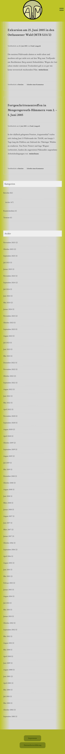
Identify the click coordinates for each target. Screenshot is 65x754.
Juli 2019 (6, 463)
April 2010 (7, 656)
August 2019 (7, 456)
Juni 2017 (6, 523)
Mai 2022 (6, 403)
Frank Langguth (36, 46)
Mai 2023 (6, 356)
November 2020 (9, 416)
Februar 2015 (8, 583)
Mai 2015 (6, 576)
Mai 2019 (6, 469)
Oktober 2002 (8, 710)
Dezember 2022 (9, 363)
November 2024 (9, 276)
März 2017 (7, 529)
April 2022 (7, 409)
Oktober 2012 (8, 623)
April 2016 (7, 556)
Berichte (20, 85)
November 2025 (9, 242)
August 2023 (7, 336)
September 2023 (9, 329)
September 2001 (9, 716)
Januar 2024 (7, 309)
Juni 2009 (6, 663)
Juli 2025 (6, 262)
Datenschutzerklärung (32, 745)
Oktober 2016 (8, 543)
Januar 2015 (7, 589)
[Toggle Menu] (61, 9)
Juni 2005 (6, 676)
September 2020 (9, 423)
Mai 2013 (6, 609)
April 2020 (7, 436)
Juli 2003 (6, 696)
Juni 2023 (6, 349)
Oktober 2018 (8, 483)
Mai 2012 (6, 636)
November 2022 (9, 369)
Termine (6, 217)
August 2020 (7, 429)
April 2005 (7, 683)
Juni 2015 (6, 569)
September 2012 (9, 630)
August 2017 (7, 516)
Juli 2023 (6, 342)
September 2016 (9, 549)
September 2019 (9, 449)
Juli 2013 (6, 603)
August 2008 (7, 670)
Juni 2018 (6, 496)
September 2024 (9, 282)
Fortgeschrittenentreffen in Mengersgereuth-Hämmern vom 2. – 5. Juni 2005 (32, 110)
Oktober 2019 (8, 443)
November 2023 (9, 316)
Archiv (7, 202)
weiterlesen (43, 69)
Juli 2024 (6, 289)
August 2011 (7, 643)
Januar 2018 (7, 509)
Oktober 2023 (8, 322)
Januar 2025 (7, 269)
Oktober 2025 (8, 249)
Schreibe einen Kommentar (35, 85)
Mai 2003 (6, 703)
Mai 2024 (6, 302)
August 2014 (7, 596)
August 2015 (7, 563)
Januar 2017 (7, 536)
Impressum (32, 738)
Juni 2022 (6, 396)
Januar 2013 (7, 616)
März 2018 (7, 503)
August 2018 (7, 489)
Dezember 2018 (9, 476)
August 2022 (7, 389)
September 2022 (9, 383)
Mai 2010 (6, 650)
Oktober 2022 (8, 376)
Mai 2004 (6, 690)
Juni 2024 (6, 296)
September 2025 (9, 256)
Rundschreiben (8, 211)
